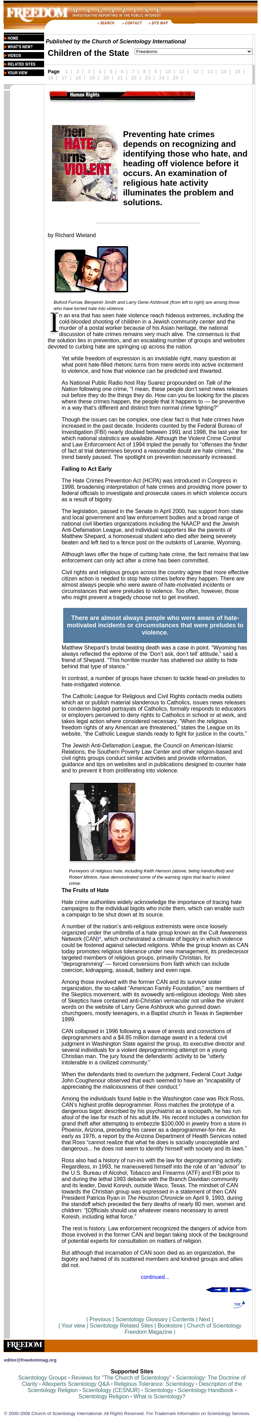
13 (209, 71)
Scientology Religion (103, 1396)
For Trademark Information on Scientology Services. (198, 1413)
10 (168, 71)
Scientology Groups (42, 1378)
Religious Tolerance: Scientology (154, 1384)
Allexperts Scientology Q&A (76, 1384)
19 (92, 78)
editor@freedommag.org (30, 1360)
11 (182, 71)
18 (78, 78)
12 (196, 71)
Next (204, 1319)
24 (162, 78)
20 (106, 78)
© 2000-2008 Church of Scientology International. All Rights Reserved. (74, 1413)
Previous (101, 1319)
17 (64, 78)
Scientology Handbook (205, 1390)
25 (175, 78)
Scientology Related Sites (121, 1326)
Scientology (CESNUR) (111, 1390)
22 (134, 78)
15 (238, 71)
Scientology (158, 1390)
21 (120, 78)
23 (148, 78)
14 (223, 71)
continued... (155, 1277)
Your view (73, 1326)
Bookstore (170, 1326)
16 (50, 78)
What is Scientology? (159, 1396)
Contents (183, 1319)
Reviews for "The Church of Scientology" (121, 1378)
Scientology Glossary (142, 1319)
